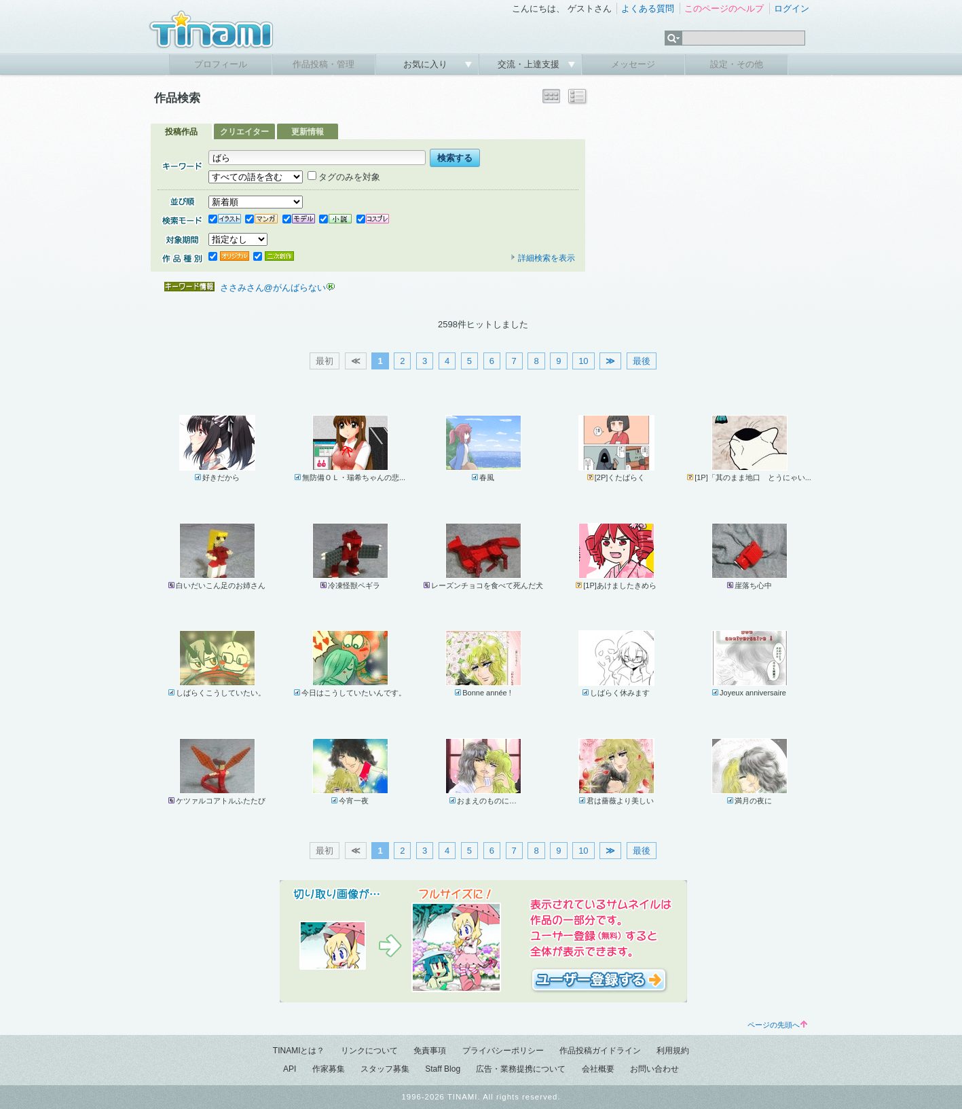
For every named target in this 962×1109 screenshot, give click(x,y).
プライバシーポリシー (503, 1050)
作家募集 (328, 1069)
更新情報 (307, 132)
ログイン (791, 8)
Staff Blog (442, 1069)
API (289, 1069)
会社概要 (598, 1069)
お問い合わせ (654, 1069)
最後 (641, 361)
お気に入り (426, 64)
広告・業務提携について (521, 1069)
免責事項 (429, 1050)
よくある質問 (647, 8)
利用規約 (672, 1050)
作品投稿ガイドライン (600, 1050)
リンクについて (369, 1050)
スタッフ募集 (384, 1069)
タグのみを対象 (344, 177)
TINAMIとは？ (299, 1050)
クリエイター (244, 132)
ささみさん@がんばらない (273, 288)
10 (583, 361)
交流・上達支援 (530, 64)
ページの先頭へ (777, 1025)
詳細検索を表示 (542, 258)
